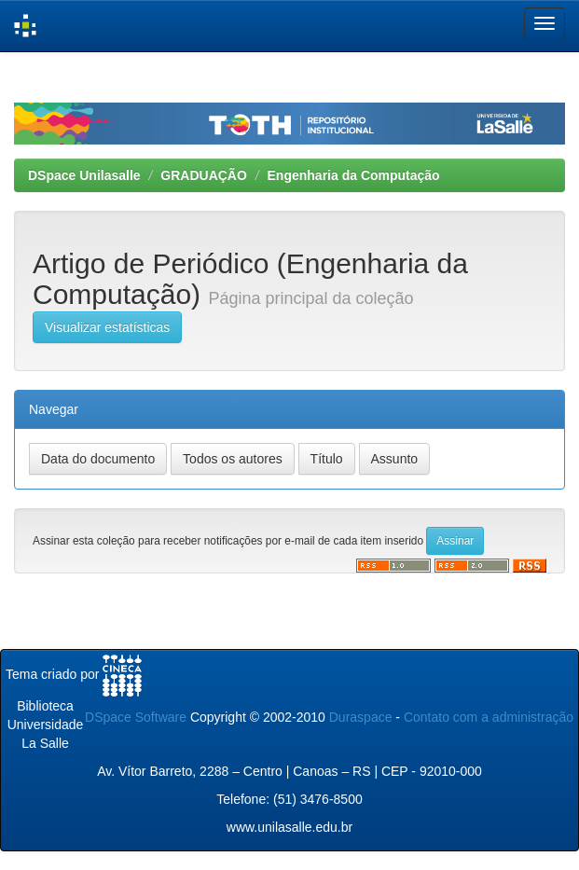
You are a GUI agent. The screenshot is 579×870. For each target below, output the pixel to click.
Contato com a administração (488, 717)
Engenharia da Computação (354, 175)
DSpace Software (135, 717)
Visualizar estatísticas (107, 327)
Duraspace (361, 717)
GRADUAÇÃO (203, 175)
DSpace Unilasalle (84, 175)
